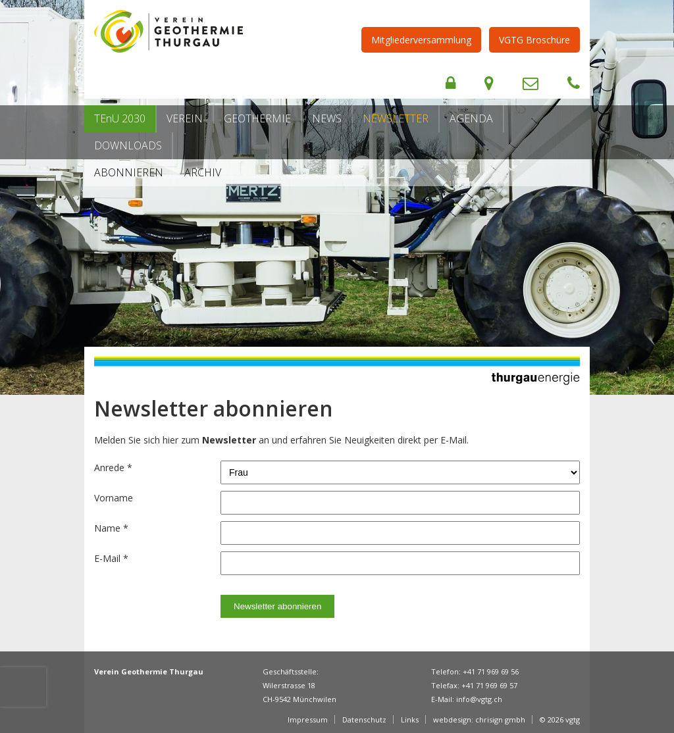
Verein (185, 118)
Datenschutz (364, 719)
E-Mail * (111, 558)
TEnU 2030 (119, 118)
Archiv (202, 172)
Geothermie (257, 118)
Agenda (471, 118)
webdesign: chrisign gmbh (479, 719)
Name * (111, 528)
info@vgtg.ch (479, 699)
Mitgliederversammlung (421, 40)
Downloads (128, 145)
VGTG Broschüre (534, 40)
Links (410, 719)
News (327, 118)
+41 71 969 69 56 (491, 671)
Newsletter (395, 118)
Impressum (308, 719)
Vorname (113, 498)
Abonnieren (128, 172)
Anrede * (113, 467)
